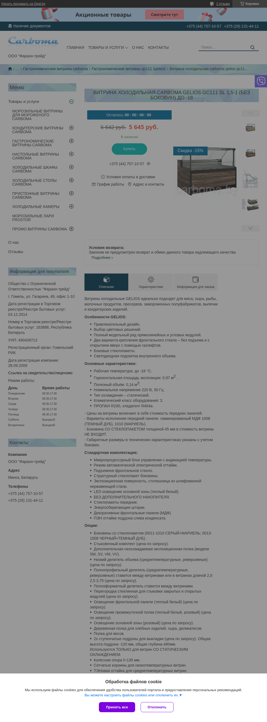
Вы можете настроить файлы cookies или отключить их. (131, 695)
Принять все (117, 707)
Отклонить (157, 707)
